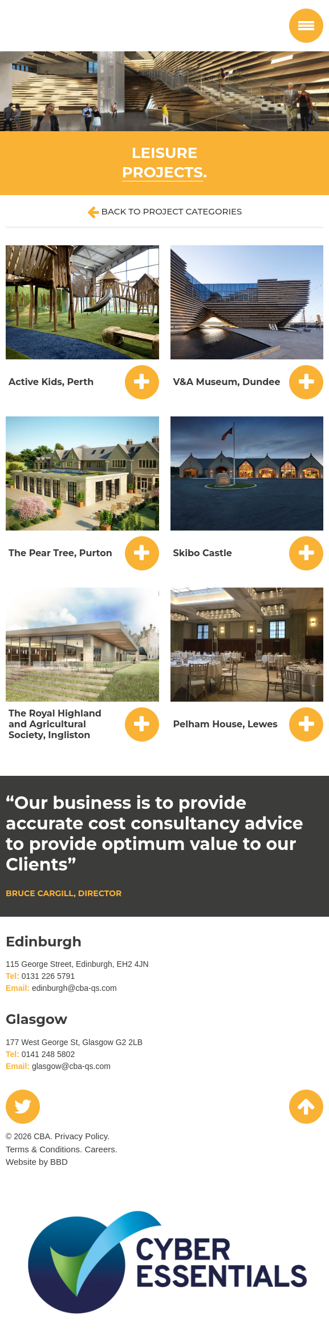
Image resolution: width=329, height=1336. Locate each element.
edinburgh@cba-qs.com (74, 988)
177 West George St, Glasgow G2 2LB (74, 1042)
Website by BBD (37, 1162)
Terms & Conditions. (44, 1149)
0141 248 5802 (48, 1054)
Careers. (100, 1149)
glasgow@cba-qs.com (71, 1066)
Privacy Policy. (82, 1136)
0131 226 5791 (48, 976)
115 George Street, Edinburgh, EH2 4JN (77, 964)
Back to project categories (164, 212)
